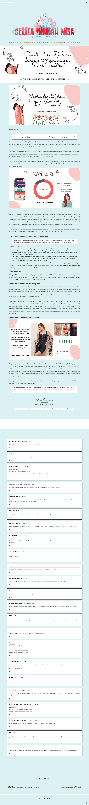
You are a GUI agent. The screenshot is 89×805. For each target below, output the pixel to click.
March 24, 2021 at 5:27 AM (21, 578)
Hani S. (11, 551)
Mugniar (11, 496)
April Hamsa (12, 733)
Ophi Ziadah (12, 578)
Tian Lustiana (13, 630)
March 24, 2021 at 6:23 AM (18, 590)
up (85, 803)
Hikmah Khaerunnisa (44, 400)
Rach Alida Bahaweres (16, 484)
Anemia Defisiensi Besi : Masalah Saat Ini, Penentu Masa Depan (23, 787)
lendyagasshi (13, 535)
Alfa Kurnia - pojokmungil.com (18, 566)
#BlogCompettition (39, 404)
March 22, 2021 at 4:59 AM (18, 454)
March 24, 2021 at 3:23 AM (33, 566)
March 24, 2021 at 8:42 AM (25, 690)
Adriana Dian (12, 677)
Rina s (10, 591)
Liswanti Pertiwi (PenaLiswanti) (19, 720)
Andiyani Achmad (14, 511)
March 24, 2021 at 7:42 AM (14, 645)
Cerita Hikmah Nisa (6, 803)
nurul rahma (13, 466)
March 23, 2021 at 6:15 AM (24, 510)
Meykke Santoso (14, 747)
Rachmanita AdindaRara (16, 603)
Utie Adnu (12, 661)
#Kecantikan (51, 404)
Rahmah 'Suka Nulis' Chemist (18, 704)
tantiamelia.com (14, 690)
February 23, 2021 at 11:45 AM (24, 441)
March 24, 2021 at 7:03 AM (29, 603)
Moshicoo (28, 803)
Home (3, 2)
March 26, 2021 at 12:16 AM (25, 747)
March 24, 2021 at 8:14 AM (20, 661)
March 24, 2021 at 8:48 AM (35, 720)
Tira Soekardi (13, 441)
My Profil (9, 2)
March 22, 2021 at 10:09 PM (29, 484)
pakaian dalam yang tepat (59, 306)
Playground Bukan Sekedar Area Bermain (71, 787)
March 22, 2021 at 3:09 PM (22, 466)
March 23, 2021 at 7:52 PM (21, 523)
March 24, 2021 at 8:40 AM (22, 677)
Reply (10, 447)
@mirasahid (12, 615)
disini (49, 156)
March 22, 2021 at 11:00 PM (20, 496)
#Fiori (46, 404)
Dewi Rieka (12, 523)
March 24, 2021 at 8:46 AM (32, 704)
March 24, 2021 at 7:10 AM (22, 615)
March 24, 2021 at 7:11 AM (23, 630)
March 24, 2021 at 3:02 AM (23, 535)
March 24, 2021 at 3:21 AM (18, 551)
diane (10, 454)
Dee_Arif (13, 644)
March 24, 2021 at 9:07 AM (22, 732)
